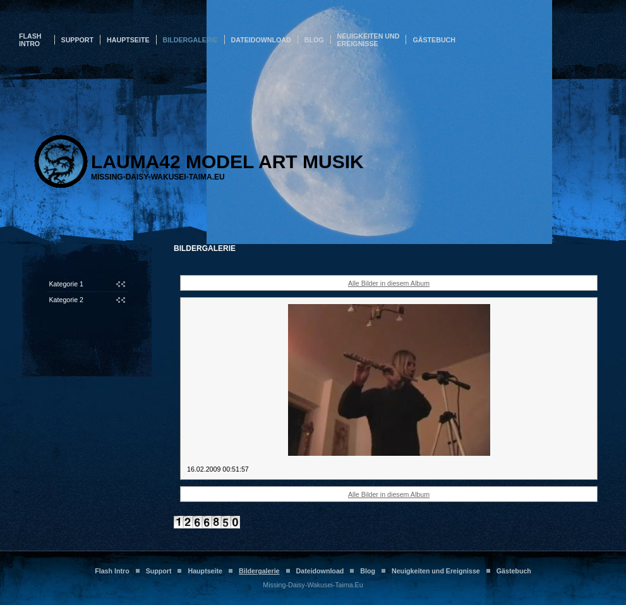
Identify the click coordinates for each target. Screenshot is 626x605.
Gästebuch (433, 40)
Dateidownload (261, 40)
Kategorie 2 (66, 299)
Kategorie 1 (66, 284)
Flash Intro (30, 39)
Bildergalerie (190, 40)
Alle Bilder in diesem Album (389, 283)
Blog (314, 40)
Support (77, 40)
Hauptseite (128, 40)
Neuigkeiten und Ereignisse (368, 39)
